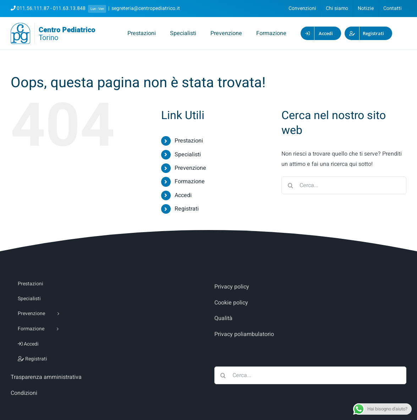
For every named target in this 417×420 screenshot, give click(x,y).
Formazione (190, 181)
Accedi (183, 195)
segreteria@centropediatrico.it (145, 8)
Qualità (223, 318)
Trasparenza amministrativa (46, 377)
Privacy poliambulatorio (244, 334)
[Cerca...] (343, 185)
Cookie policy (231, 302)
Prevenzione (190, 168)
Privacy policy (231, 286)
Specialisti (188, 154)
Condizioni (24, 393)
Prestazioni (189, 140)
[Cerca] (290, 185)
